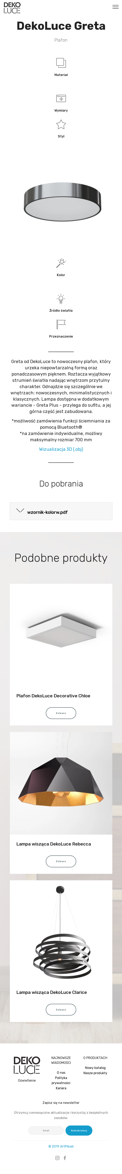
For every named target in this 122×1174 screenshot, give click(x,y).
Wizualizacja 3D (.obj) (61, 449)
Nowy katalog (95, 1068)
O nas (61, 1073)
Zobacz (61, 713)
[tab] (61, 511)
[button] (61, 511)
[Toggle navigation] (116, 6)
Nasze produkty (95, 1073)
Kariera (61, 1088)
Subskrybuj (79, 1130)
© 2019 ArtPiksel (61, 1146)
